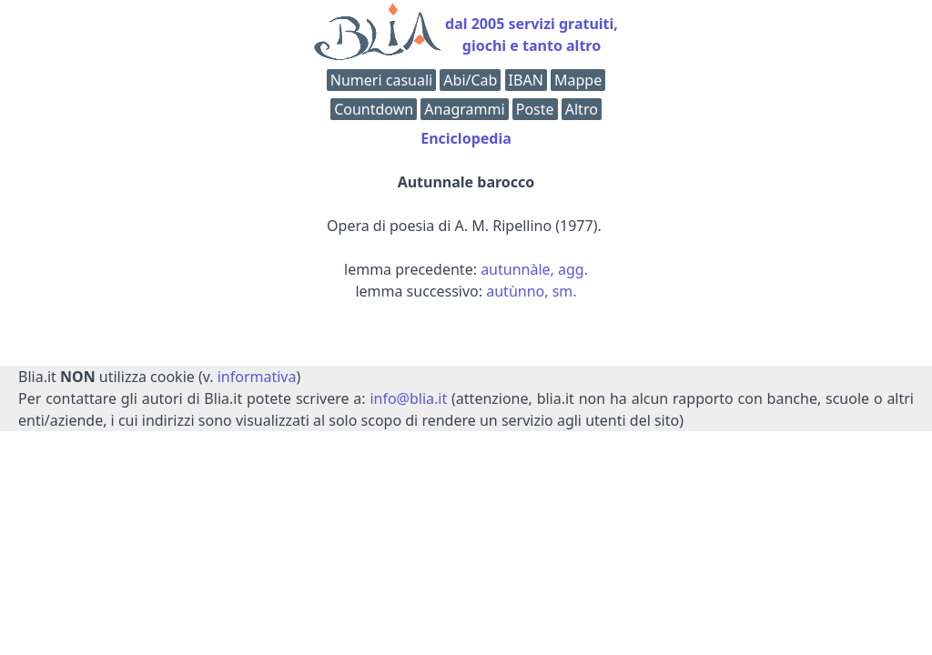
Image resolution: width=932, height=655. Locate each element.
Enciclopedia (466, 138)
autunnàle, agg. (534, 269)
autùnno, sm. (531, 291)
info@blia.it (408, 398)
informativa (257, 377)
